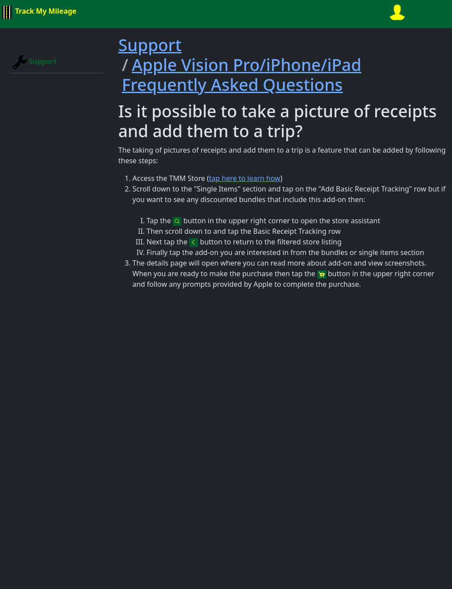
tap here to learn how (244, 178)
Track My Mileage (38, 12)
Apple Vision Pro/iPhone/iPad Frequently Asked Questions (242, 74)
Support (35, 62)
